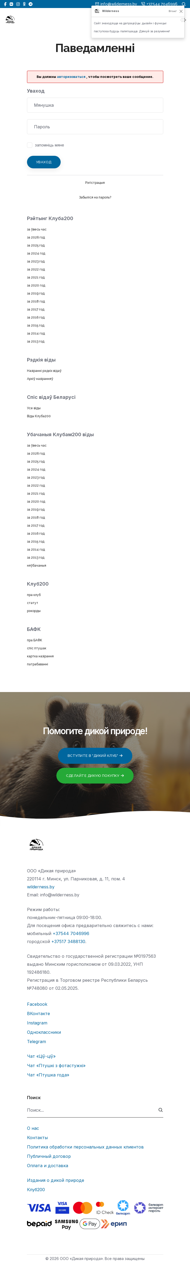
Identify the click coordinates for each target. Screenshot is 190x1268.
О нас (33, 1128)
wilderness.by (41, 886)
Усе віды (34, 408)
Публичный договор (49, 1156)
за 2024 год (36, 253)
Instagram (37, 1022)
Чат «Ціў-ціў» (41, 1056)
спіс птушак (36, 648)
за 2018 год (36, 301)
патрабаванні (37, 664)
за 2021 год (36, 277)
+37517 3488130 (68, 941)
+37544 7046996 (71, 933)
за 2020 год (36, 285)
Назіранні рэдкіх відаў (44, 371)
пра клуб (34, 595)
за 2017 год (35, 309)
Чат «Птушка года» (48, 1075)
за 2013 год (35, 341)
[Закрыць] (181, 11)
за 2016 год (36, 317)
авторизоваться (71, 77)
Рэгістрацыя (95, 183)
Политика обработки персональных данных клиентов (85, 1147)
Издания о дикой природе (55, 1180)
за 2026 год (36, 237)
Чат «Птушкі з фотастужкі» (56, 1065)
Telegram (36, 1041)
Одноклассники (44, 1032)
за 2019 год (36, 293)
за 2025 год (36, 245)
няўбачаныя (36, 565)
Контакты (37, 1137)
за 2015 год (35, 325)
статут (32, 603)
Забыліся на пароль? (95, 197)
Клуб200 (36, 1189)
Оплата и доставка (47, 1165)
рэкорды (34, 611)
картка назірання (40, 656)
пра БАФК (34, 640)
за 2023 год (36, 261)
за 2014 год (36, 333)
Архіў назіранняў (40, 379)
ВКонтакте (38, 1013)
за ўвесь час (36, 229)
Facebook (37, 1004)
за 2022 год (36, 269)
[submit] (160, 1110)
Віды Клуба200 (39, 416)
